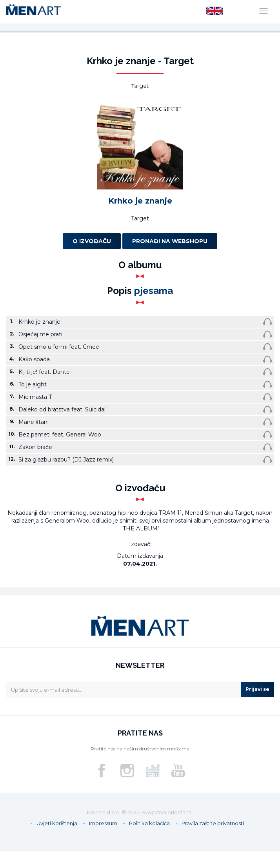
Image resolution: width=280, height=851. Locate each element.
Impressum (103, 823)
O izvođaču (92, 241)
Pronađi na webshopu (169, 241)
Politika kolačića (149, 823)
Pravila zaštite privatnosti (213, 823)
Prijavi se (257, 689)
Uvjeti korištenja (56, 823)
